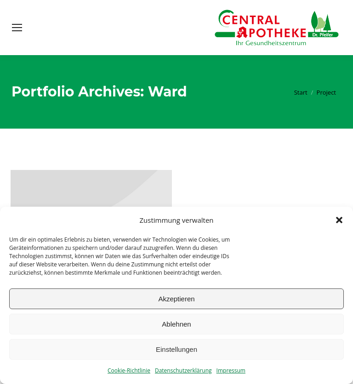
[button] (339, 220)
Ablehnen (176, 324)
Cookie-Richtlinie (129, 370)
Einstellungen (176, 349)
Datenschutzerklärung (183, 370)
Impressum (230, 370)
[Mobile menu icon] (17, 27)
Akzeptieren (176, 299)
